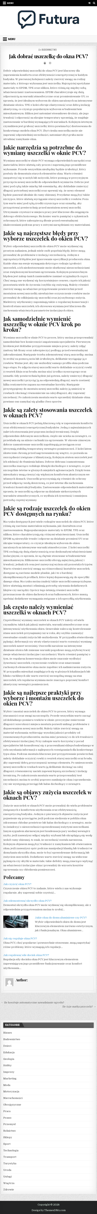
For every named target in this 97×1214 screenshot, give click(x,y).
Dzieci (7, 1045)
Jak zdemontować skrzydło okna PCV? (27, 900)
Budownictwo (49, 49)
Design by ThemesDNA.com (49, 1210)
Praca (6, 1111)
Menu (10, 3)
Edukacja (9, 1052)
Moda (6, 1085)
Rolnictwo (9, 1130)
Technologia (10, 1150)
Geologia (8, 1059)
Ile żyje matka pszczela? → (79, 1006)
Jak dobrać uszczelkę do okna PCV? (48, 56)
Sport (6, 1143)
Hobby (7, 1065)
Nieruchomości (13, 1098)
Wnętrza (8, 1183)
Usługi (7, 1176)
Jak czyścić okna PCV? (17, 884)
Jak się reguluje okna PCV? (20, 938)
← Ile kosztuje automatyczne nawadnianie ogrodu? (32, 1002)
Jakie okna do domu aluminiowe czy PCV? (61, 917)
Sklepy (7, 1137)
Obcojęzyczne (12, 1104)
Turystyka (9, 1163)
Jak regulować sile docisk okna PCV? (26, 955)
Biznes (7, 1032)
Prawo (7, 1117)
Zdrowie (8, 1189)
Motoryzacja (11, 1091)
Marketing (9, 1078)
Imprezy (8, 1071)
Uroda (7, 1170)
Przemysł (9, 1124)
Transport (9, 1156)
